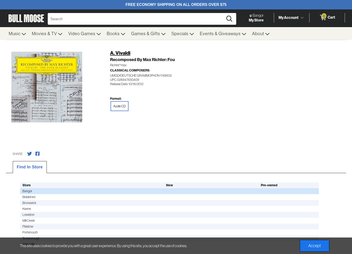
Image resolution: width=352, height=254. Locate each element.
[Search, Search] (136, 19)
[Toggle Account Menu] (302, 18)
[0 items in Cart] (327, 17)
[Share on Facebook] (37, 153)
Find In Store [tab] (30, 167)
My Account (289, 17)
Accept (314, 245)
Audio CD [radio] (119, 106)
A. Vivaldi (120, 53)
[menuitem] (17, 33)
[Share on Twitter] (29, 153)
